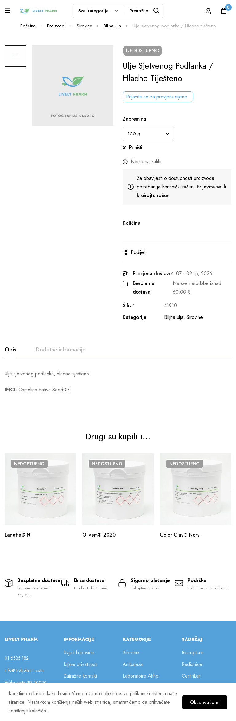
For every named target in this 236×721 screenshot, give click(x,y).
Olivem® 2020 (99, 519)
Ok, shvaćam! (204, 702)
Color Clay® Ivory (180, 519)
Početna (27, 25)
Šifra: (128, 305)
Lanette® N (18, 519)
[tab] (10, 350)
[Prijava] (208, 11)
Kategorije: (135, 317)
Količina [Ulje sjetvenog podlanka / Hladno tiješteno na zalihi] (131, 223)
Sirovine (84, 25)
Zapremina (135, 118)
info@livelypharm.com (24, 657)
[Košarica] (223, 10)
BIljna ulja (112, 25)
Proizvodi (56, 25)
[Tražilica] (156, 11)
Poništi (135, 147)
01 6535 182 (17, 644)
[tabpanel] (118, 382)
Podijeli (138, 252)
